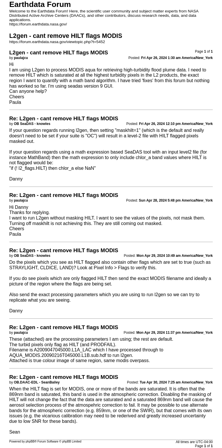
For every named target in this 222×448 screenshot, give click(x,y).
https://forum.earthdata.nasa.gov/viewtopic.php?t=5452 (57, 42)
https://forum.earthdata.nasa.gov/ (38, 24)
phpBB (30, 441)
